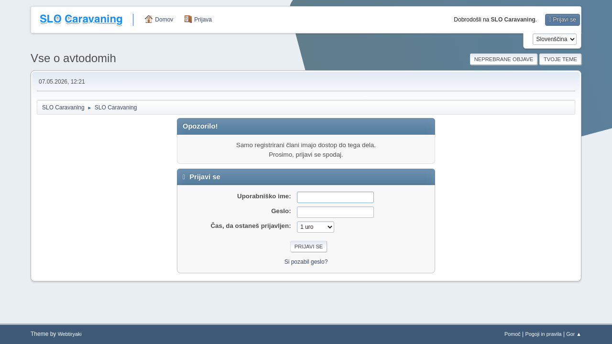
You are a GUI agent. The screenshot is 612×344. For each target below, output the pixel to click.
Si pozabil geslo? (306, 261)
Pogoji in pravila (543, 334)
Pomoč (512, 334)
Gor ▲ (573, 334)
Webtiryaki (70, 334)
